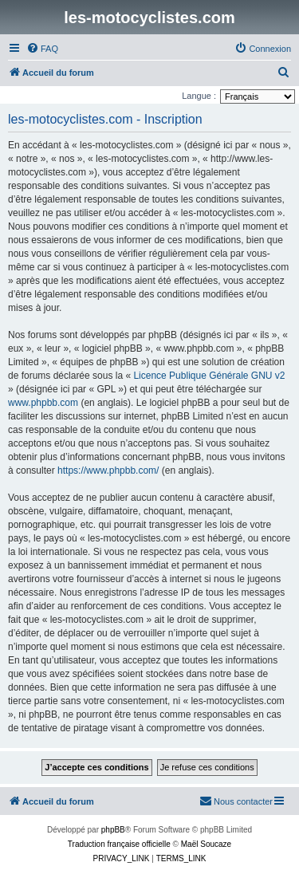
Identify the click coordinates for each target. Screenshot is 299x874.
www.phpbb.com (43, 402)
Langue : (199, 95)
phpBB (113, 829)
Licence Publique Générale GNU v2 (209, 375)
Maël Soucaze (206, 844)
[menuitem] (42, 48)
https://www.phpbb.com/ (108, 470)
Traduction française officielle (119, 844)
